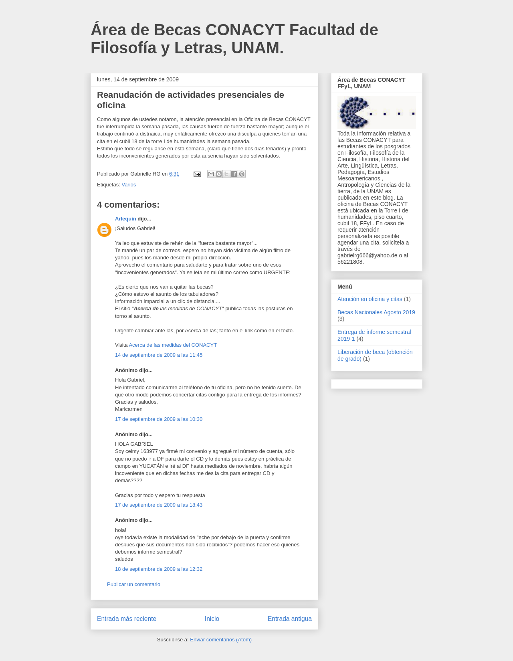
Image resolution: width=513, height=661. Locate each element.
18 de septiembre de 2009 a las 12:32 (158, 569)
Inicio (212, 618)
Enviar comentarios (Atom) (221, 640)
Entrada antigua (290, 618)
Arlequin (125, 219)
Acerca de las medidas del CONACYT (173, 345)
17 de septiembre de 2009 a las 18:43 (158, 505)
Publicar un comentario (133, 584)
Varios (128, 185)
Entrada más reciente (126, 618)
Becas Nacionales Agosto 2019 (376, 312)
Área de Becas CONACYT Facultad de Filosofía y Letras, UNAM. (234, 39)
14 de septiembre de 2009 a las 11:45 (158, 355)
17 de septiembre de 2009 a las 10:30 (158, 419)
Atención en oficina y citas (369, 299)
